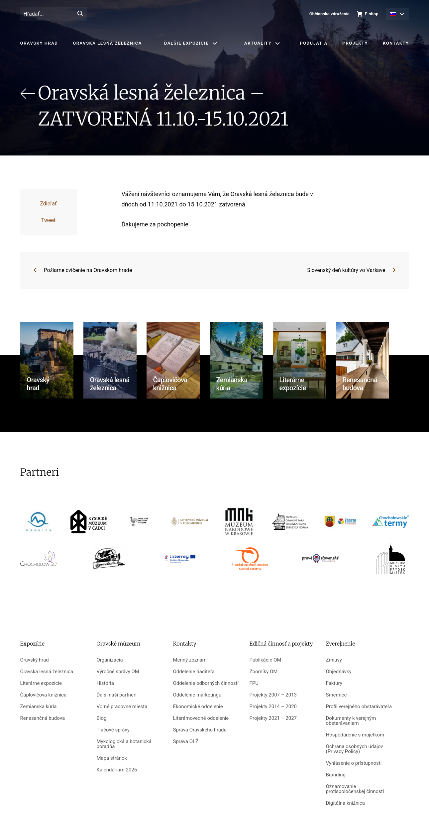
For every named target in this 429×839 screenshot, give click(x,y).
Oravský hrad (39, 43)
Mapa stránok (112, 758)
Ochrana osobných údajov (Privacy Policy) (354, 749)
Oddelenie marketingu (197, 695)
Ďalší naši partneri (117, 695)
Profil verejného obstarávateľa (359, 706)
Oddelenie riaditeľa (194, 671)
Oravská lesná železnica (107, 43)
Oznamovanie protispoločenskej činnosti (355, 789)
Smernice (336, 695)
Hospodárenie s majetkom (355, 734)
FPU (254, 683)
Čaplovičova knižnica (43, 695)
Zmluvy (334, 660)
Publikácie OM (265, 660)
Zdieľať (48, 203)
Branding (336, 774)
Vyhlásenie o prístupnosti (354, 763)
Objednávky (339, 671)
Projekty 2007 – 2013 (273, 695)
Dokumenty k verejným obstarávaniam (351, 721)
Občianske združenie (329, 13)
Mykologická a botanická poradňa (124, 744)
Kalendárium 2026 (117, 769)
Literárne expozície (41, 683)
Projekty (355, 43)
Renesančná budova (42, 718)
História (105, 683)
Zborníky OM (264, 671)
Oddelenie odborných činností (206, 683)
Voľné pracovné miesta (122, 706)
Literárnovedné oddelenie (201, 718)
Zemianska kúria (38, 706)
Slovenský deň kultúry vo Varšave (346, 270)
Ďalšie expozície (186, 43)
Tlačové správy (113, 729)
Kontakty (396, 43)
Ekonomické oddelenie (198, 706)
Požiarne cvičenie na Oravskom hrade (88, 270)
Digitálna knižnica (345, 803)
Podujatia (313, 43)
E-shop (371, 13)
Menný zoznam (190, 660)
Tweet (48, 220)
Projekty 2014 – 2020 (273, 706)
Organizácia (110, 660)
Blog (102, 718)
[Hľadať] (80, 14)
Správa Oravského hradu (200, 729)
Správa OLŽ (186, 741)
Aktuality (257, 43)
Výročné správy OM (118, 671)
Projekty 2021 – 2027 (273, 718)
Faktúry (334, 683)
